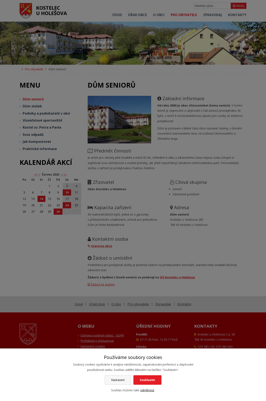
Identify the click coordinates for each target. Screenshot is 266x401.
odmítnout (147, 390)
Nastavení (118, 380)
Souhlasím (147, 380)
